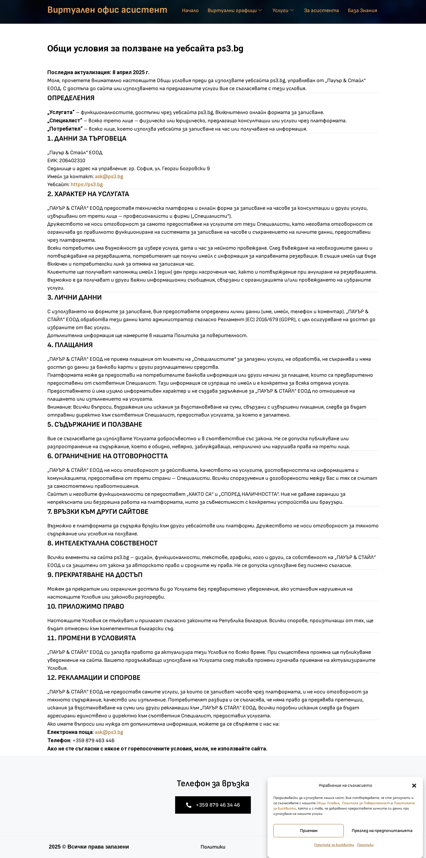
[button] (414, 794)
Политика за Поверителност (366, 812)
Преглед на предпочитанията (382, 839)
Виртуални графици (235, 10)
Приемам (308, 839)
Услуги (282, 10)
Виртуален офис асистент (107, 10)
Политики (365, 853)
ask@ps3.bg (109, 176)
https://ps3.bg (87, 184)
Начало (190, 10)
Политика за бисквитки (334, 853)
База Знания (362, 10)
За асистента (321, 10)
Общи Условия (328, 812)
